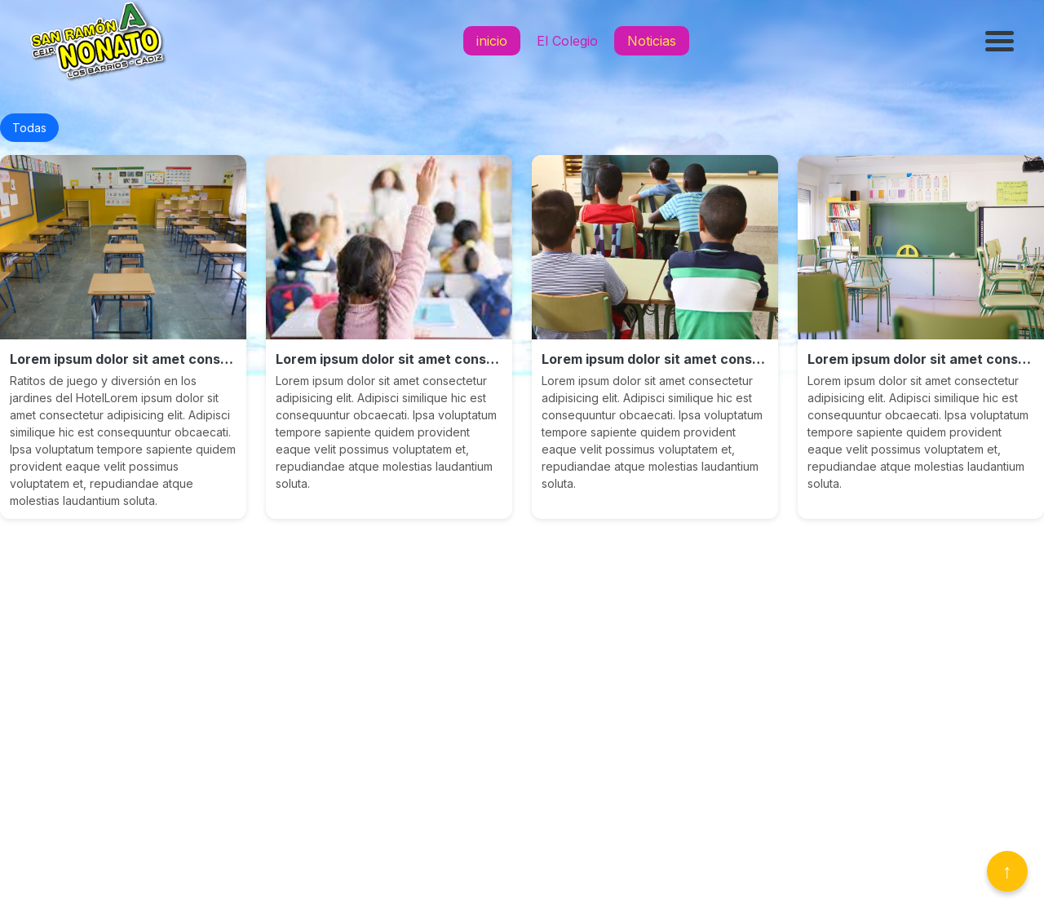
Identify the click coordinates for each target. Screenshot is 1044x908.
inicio (491, 41)
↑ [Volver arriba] (1007, 871)
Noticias (651, 41)
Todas (29, 128)
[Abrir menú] (1001, 40)
